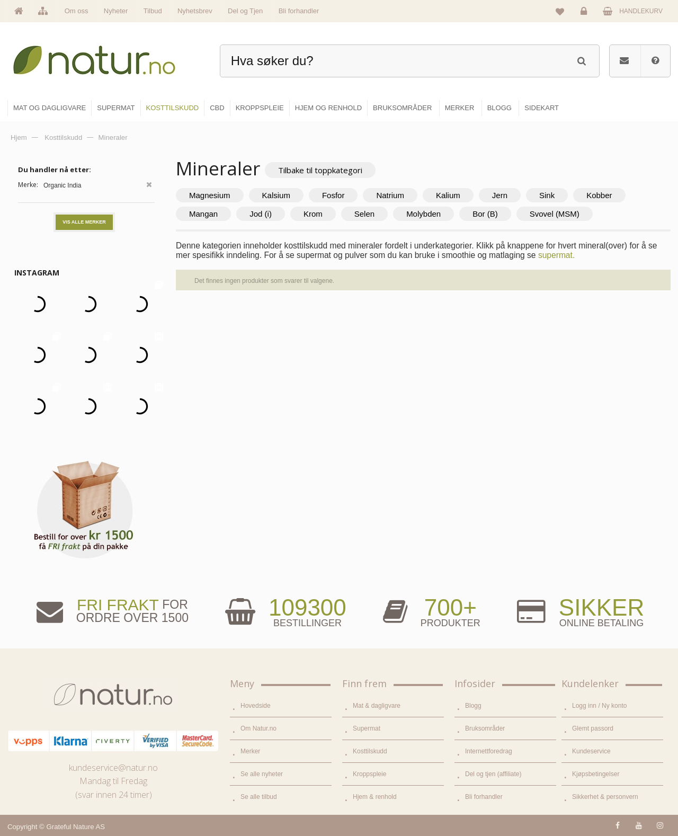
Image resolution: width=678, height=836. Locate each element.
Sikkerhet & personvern (605, 797)
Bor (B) (485, 213)
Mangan (203, 213)
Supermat (366, 728)
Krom (313, 213)
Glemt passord (592, 728)
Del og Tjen (245, 11)
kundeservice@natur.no (113, 767)
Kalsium (276, 195)
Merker (250, 751)
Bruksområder (485, 728)
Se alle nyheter (261, 774)
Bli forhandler (299, 11)
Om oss (76, 11)
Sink (547, 195)
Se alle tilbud (258, 797)
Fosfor (333, 195)
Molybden (423, 213)
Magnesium (209, 195)
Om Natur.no (258, 728)
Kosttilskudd (370, 751)
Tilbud (153, 11)
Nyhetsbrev (194, 11)
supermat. (556, 255)
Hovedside (255, 705)
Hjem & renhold (375, 797)
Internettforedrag (488, 751)
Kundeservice (591, 751)
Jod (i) (260, 213)
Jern (499, 195)
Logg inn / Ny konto (599, 705)
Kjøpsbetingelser (595, 774)
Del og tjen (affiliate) (493, 774)
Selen (364, 213)
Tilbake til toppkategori (320, 170)
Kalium (448, 195)
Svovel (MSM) (554, 213)
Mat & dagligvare (376, 705)
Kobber (599, 195)
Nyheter (116, 11)
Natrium (390, 195)
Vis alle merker (84, 222)
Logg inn (585, 13)
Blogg (473, 705)
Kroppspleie (369, 774)
